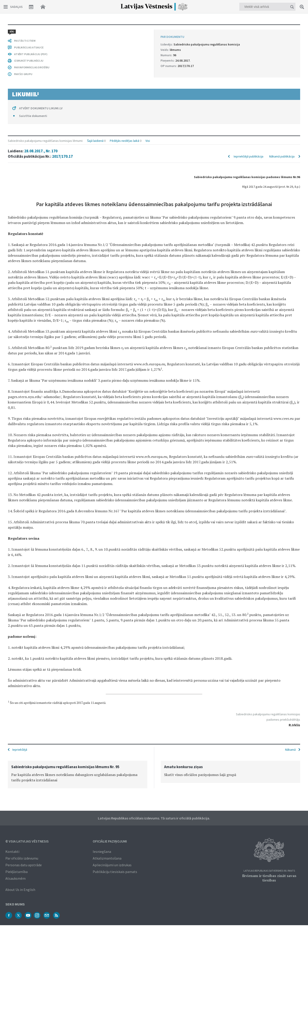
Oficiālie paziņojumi (110, 841)
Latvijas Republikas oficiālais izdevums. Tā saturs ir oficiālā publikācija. (154, 818)
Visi (147, 141)
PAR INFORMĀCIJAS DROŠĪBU (31, 67)
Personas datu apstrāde (23, 865)
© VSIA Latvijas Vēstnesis (27, 841)
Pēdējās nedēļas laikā (124, 141)
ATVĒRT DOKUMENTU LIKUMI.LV (41, 108)
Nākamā (290, 750)
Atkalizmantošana (107, 858)
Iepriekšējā (19, 750)
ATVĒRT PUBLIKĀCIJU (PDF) (30, 54)
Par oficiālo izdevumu (21, 858)
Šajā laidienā (95, 141)
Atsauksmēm (15, 878)
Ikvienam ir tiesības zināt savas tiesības (269, 877)
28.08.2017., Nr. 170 (40, 151)
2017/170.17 (62, 156)
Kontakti (12, 851)
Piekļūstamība (16, 871)
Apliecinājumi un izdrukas (112, 865)
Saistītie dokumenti (33, 116)
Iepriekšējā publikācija (248, 156)
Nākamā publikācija (282, 156)
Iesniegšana (102, 851)
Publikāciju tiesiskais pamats (115, 871)
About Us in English (20, 889)
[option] (77, 774)
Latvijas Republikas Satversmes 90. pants (269, 870)
